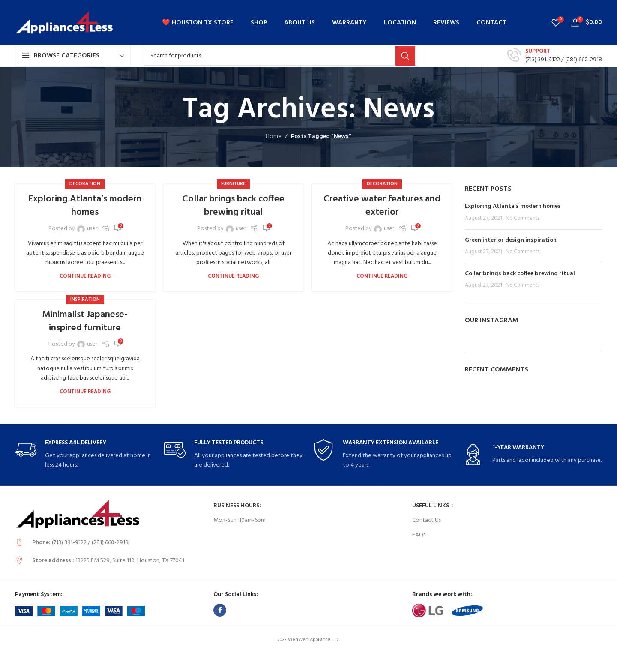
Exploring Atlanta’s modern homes (85, 206)
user (92, 229)
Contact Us (426, 520)
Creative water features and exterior (381, 206)
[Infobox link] (554, 56)
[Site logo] (64, 22)
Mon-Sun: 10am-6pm (239, 520)
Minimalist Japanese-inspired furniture (85, 321)
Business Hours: (237, 506)
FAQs (418, 535)
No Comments (522, 218)
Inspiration (85, 299)
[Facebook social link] (219, 610)
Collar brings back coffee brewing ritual (233, 206)
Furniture (233, 184)
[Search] (279, 56)
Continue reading (85, 276)
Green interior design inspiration (511, 240)
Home (274, 136)
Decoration (84, 184)
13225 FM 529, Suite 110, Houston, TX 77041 (129, 561)
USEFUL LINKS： (433, 506)
